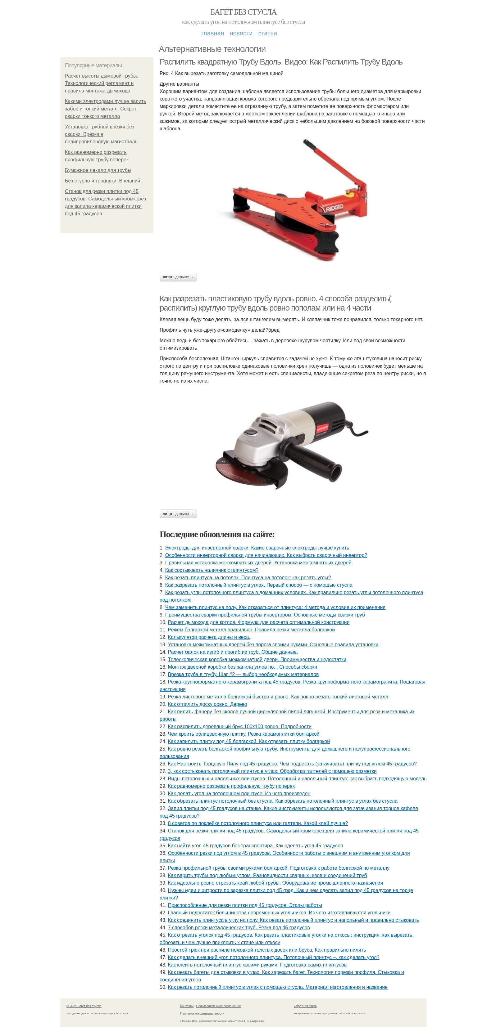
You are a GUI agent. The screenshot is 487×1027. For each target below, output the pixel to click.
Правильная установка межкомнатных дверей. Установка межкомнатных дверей (258, 562)
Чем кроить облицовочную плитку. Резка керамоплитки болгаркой (244, 734)
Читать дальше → (178, 277)
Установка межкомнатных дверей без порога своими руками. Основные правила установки (273, 644)
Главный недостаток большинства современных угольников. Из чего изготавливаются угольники (279, 912)
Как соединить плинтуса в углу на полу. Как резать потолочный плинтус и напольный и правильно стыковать (293, 920)
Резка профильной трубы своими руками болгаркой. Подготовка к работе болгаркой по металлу (278, 868)
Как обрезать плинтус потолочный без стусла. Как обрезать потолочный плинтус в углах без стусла (283, 801)
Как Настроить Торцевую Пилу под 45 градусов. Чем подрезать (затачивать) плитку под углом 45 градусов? (292, 763)
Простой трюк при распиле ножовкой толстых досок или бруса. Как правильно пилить (267, 950)
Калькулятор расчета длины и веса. (209, 637)
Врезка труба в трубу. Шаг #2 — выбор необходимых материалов (243, 674)
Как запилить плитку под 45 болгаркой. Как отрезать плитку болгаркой (249, 741)
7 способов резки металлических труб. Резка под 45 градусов (239, 927)
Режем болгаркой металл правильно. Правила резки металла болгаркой (251, 629)
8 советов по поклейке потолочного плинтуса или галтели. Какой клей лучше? (258, 823)
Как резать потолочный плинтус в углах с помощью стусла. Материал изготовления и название (278, 987)
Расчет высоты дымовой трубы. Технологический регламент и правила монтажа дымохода (101, 83)
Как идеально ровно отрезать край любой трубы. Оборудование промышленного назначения (275, 883)
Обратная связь (305, 1006)
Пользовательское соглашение (218, 1006)
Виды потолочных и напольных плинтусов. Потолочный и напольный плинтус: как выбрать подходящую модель (297, 778)
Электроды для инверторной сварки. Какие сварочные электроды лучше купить (257, 547)
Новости (241, 33)
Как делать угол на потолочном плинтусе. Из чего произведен (239, 793)
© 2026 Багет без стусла (84, 1006)
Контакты (186, 1006)
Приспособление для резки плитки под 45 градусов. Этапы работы (245, 905)
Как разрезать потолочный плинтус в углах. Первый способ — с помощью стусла (259, 585)
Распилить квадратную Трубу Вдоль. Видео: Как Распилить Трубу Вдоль (281, 61)
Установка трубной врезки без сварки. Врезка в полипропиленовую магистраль (101, 134)
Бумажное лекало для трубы (98, 170)
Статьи (267, 33)
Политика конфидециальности (202, 1013)
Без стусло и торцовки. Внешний (102, 180)
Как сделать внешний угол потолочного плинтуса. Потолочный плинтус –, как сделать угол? (274, 957)
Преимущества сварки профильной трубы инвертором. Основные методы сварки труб (265, 614)
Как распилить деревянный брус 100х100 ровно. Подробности (240, 726)
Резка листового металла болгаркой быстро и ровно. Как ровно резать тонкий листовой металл (278, 696)
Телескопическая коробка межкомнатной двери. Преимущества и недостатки (257, 659)
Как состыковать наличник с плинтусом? (212, 570)
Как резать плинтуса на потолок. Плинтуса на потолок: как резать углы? (248, 577)
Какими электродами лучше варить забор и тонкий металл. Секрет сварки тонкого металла (105, 109)
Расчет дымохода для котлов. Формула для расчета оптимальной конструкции (259, 622)
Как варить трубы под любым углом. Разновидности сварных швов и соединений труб (267, 875)
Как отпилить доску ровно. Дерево (207, 704)
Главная (212, 33)
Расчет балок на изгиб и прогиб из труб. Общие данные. (233, 652)
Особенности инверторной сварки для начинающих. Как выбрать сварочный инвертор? (266, 555)
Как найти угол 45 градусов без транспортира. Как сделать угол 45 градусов (255, 845)
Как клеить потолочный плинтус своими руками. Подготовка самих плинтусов (257, 964)
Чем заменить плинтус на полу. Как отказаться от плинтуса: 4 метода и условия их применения (275, 607)
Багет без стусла (244, 11)
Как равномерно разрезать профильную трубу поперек (231, 786)
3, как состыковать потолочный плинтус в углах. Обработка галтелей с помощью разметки (272, 771)
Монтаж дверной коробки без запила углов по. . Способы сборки (242, 667)
